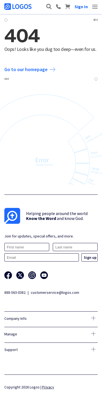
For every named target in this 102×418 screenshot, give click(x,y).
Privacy (48, 387)
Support (11, 349)
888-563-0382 (15, 292)
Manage (10, 334)
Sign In (81, 6)
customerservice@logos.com (55, 292)
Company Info (15, 318)
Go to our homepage (29, 69)
